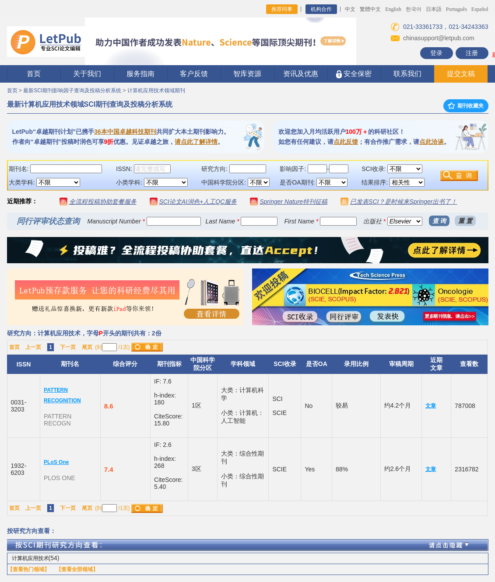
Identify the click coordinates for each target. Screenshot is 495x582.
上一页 (33, 347)
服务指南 (140, 73)
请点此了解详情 (196, 141)
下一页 (68, 347)
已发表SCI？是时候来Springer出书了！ (403, 201)
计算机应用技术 (30, 558)
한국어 (413, 9)
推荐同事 (281, 9)
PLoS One (56, 462)
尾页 (87, 347)
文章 (430, 406)
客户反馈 (194, 73)
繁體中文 (370, 9)
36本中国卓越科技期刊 (125, 131)
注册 (472, 52)
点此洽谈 (431, 141)
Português (456, 9)
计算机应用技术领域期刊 (156, 90)
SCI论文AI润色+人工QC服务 (198, 201)
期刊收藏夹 (466, 105)
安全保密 (354, 74)
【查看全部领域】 (77, 569)
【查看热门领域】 (28, 569)
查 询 (439, 220)
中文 (350, 9)
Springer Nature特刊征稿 (293, 201)
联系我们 (407, 73)
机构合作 (321, 9)
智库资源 (247, 73)
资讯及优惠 (300, 73)
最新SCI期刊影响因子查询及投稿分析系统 (72, 90)
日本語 (434, 9)
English (393, 9)
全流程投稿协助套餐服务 (103, 201)
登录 (436, 52)
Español (479, 9)
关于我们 (87, 73)
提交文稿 (461, 73)
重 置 (465, 220)
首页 (34, 73)
